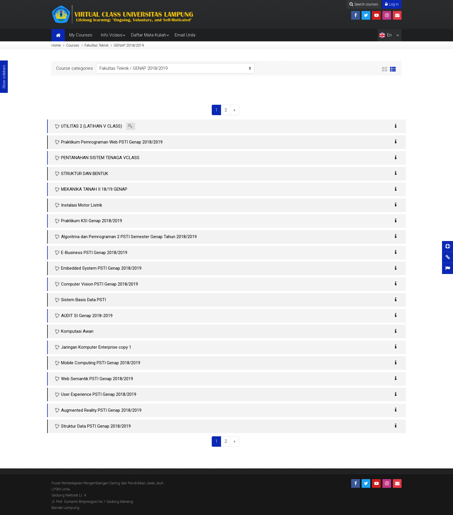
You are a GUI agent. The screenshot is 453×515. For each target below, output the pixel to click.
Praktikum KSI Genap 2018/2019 (91, 220)
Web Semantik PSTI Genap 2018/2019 (97, 378)
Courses (72, 45)
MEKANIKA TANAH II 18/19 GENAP (94, 189)
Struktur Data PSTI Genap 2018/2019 (96, 426)
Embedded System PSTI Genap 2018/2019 (101, 268)
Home (56, 45)
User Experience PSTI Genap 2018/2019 (98, 394)
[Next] (234, 110)
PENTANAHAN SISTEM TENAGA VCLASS (100, 157)
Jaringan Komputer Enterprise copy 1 (96, 347)
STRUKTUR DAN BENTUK (84, 173)
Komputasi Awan (77, 331)
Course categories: (75, 68)
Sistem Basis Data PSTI (83, 299)
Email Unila (185, 35)
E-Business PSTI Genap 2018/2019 (94, 252)
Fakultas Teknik (96, 45)
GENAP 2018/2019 (129, 45)
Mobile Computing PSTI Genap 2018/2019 (100, 362)
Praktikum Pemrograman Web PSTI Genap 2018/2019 (112, 142)
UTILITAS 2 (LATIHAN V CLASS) (91, 126)
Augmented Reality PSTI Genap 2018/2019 (101, 410)
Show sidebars (4, 77)
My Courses (80, 35)
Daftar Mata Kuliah (148, 35)
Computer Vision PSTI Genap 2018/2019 (99, 284)
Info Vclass (111, 35)
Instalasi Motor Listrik (81, 205)
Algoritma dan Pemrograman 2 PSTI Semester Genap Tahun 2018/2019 (129, 236)
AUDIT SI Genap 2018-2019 (87, 315)
